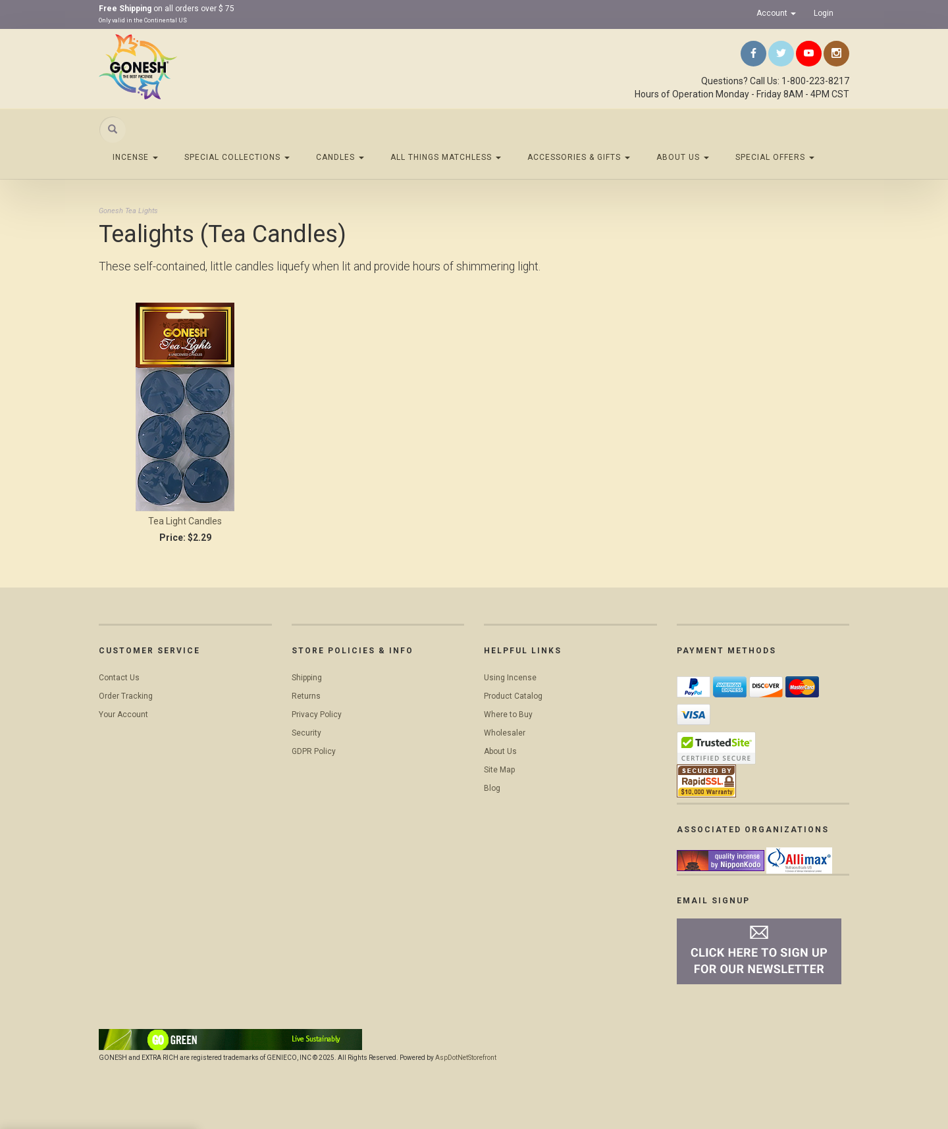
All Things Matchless (445, 157)
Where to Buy (508, 714)
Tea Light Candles (185, 521)
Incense (135, 157)
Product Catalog (513, 696)
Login (823, 13)
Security (306, 733)
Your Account (123, 714)
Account (776, 13)
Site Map (499, 769)
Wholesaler (504, 733)
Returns (306, 696)
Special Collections (237, 157)
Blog (492, 788)
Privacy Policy (317, 714)
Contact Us (119, 677)
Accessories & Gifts (578, 157)
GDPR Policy (314, 751)
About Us (682, 157)
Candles (340, 157)
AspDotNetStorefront (465, 1057)
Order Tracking (126, 696)
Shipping (307, 677)
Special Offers (774, 157)
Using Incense (510, 677)
